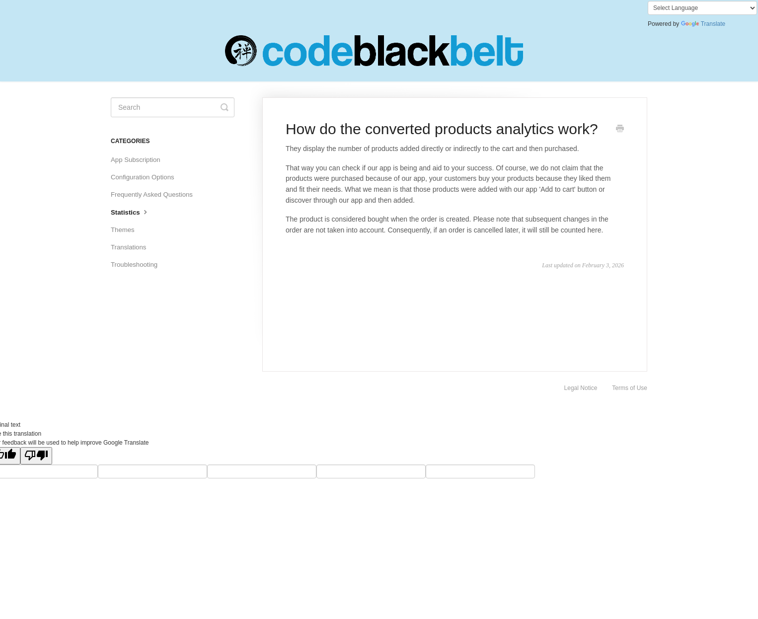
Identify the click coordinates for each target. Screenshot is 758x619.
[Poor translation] (36, 455)
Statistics (130, 211)
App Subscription (135, 159)
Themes (123, 229)
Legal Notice (581, 388)
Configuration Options (142, 177)
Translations (128, 247)
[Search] (172, 107)
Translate (703, 23)
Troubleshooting (134, 264)
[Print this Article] (620, 129)
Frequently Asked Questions (152, 194)
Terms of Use (629, 388)
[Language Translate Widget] (702, 8)
